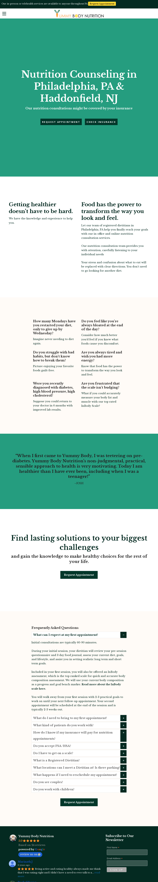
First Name (113, 847)
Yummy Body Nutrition (36, 836)
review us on (30, 854)
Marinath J (25, 861)
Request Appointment (79, 574)
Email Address (115, 858)
